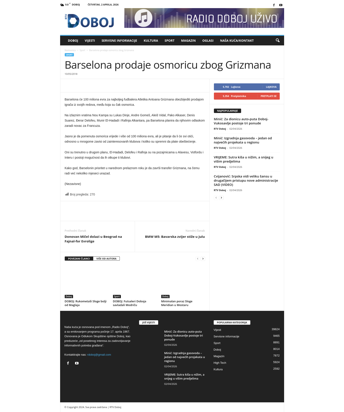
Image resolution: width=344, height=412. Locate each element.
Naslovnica (70, 50)
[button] (277, 40)
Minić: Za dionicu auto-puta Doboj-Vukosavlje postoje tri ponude (241, 121)
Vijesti (90, 40)
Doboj (73, 40)
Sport (169, 40)
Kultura (151, 40)
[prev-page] (197, 258)
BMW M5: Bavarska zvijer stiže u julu (175, 236)
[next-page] (203, 258)
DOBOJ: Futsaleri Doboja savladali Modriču (129, 303)
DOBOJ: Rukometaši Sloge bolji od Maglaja (86, 303)
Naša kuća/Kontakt (237, 40)
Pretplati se (269, 96)
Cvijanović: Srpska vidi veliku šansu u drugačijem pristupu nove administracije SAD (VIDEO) (246, 180)
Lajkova (271, 86)
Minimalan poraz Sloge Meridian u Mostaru (176, 303)
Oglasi (207, 40)
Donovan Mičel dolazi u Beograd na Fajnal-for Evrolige (93, 238)
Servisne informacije (119, 40)
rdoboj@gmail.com (99, 354)
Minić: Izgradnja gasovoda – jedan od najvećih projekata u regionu (243, 140)
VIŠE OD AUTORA (106, 258)
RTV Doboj (220, 128)
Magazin (188, 40)
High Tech (220, 362)
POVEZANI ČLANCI (79, 258)
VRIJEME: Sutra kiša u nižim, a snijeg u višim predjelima (243, 159)
